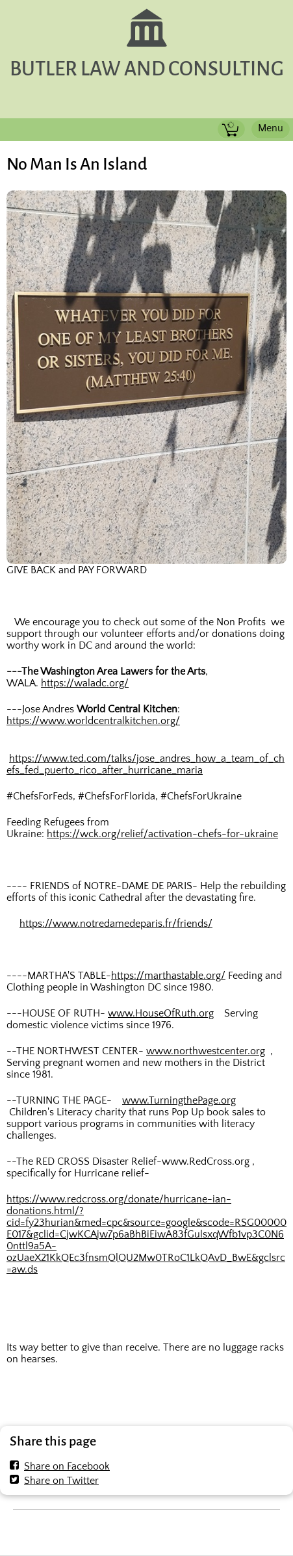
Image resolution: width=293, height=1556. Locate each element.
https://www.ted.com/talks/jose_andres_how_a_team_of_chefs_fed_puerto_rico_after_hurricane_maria (145, 764)
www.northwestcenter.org (205, 1051)
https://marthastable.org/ (168, 975)
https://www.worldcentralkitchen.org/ (93, 721)
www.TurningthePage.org (179, 1100)
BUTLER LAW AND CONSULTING (147, 69)
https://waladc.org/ (85, 683)
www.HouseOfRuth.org (161, 1013)
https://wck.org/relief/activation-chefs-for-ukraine (162, 834)
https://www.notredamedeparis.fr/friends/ (115, 923)
